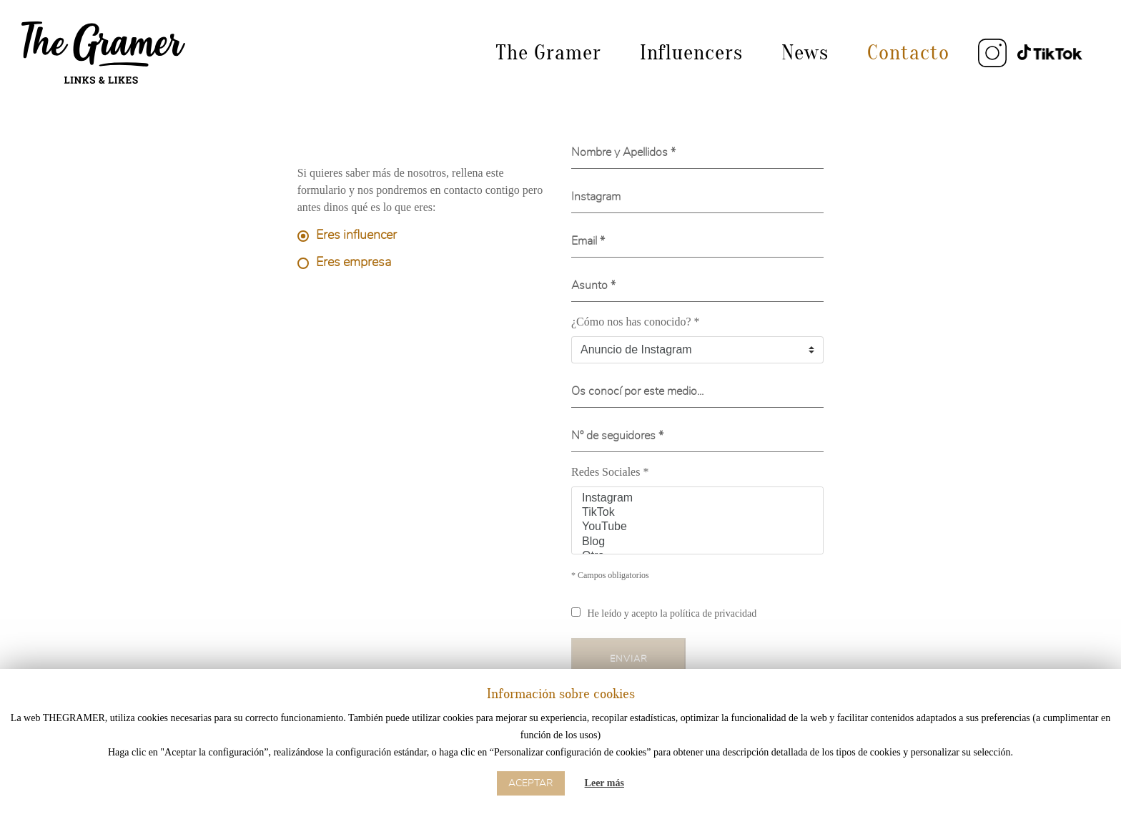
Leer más (604, 783)
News (805, 52)
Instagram (697, 498)
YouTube (697, 527)
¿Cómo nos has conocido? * (635, 321)
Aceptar (530, 783)
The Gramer (548, 52)
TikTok (697, 513)
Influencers (691, 52)
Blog (697, 542)
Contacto (908, 52)
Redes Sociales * (609, 472)
